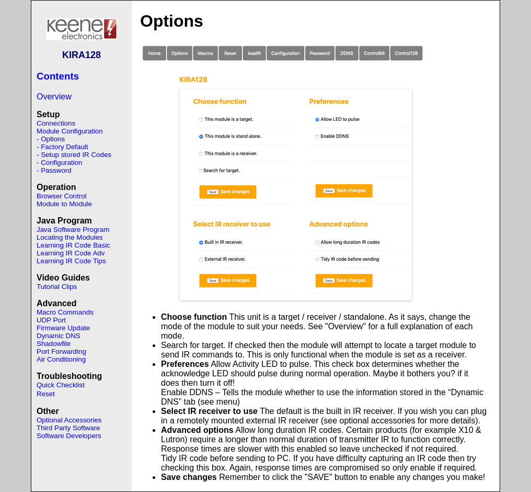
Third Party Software (68, 428)
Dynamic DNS (58, 336)
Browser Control (62, 196)
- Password (54, 170)
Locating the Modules (70, 237)
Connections (56, 123)
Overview (54, 96)
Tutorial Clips (57, 286)
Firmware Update (63, 328)
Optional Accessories (69, 420)
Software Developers (69, 436)
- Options (51, 139)
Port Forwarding (61, 351)
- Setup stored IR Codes (74, 155)
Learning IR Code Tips (71, 261)
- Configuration (59, 162)
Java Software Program (73, 229)
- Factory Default (62, 147)
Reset (46, 394)
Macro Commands (65, 312)
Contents (58, 76)
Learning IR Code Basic (73, 245)
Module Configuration (70, 131)
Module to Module (64, 204)
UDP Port (51, 320)
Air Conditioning (61, 359)
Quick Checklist (61, 385)
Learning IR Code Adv (71, 253)
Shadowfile (54, 344)
